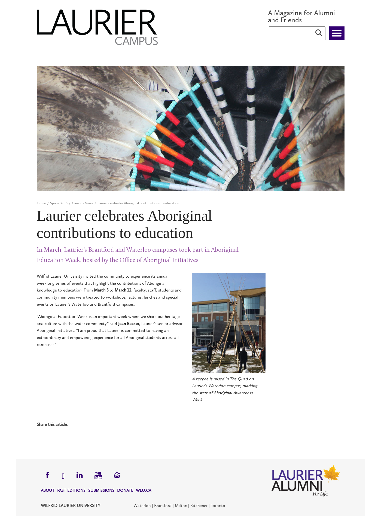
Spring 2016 (59, 203)
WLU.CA (143, 490)
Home (41, 203)
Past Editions (71, 490)
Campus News (82, 203)
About (47, 490)
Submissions (101, 490)
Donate (125, 490)
